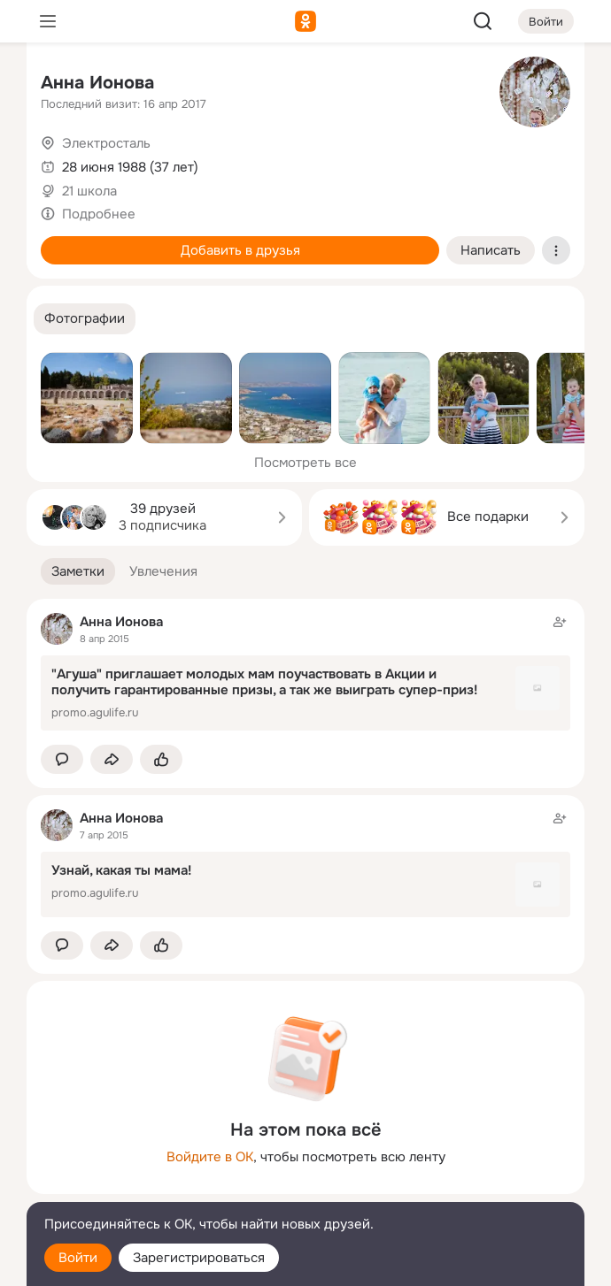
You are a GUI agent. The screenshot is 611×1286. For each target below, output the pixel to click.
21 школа (89, 191)
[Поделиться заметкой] (111, 759)
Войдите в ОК (209, 1157)
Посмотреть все (305, 462)
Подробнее (98, 214)
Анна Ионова (97, 83)
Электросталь (106, 143)
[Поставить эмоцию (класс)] (161, 759)
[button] (84, 318)
